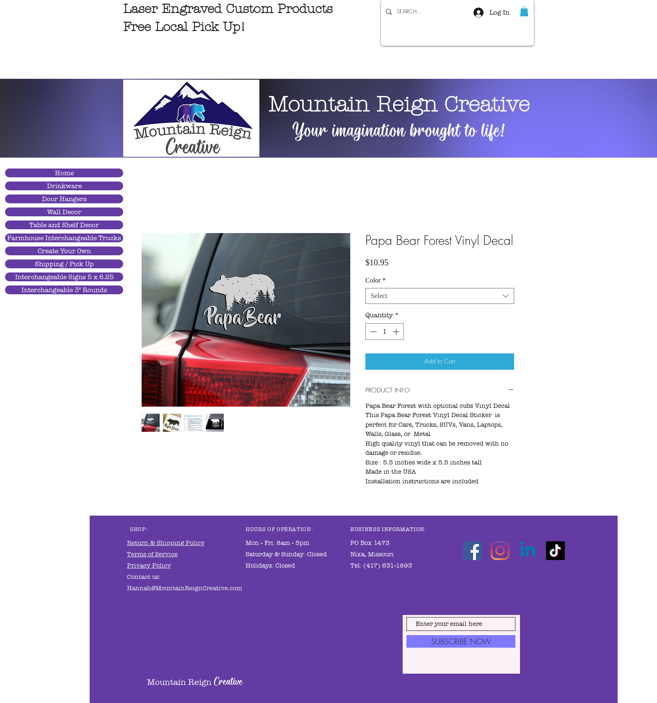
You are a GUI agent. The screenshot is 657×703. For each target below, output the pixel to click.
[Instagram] (500, 550)
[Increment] (397, 332)
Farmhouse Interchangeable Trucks (64, 238)
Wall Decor (64, 212)
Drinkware (64, 186)
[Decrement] (372, 332)
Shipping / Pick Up (64, 264)
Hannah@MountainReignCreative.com (184, 588)
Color (375, 280)
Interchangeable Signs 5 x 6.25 (64, 277)
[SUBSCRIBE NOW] (460, 641)
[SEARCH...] (420, 11)
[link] (524, 11)
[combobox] (439, 296)
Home (64, 173)
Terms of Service (152, 554)
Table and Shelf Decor (64, 225)
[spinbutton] (384, 332)
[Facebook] (472, 550)
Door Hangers (64, 199)
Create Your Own (64, 251)
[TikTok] (555, 550)
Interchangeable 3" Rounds (64, 290)
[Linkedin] (527, 550)
